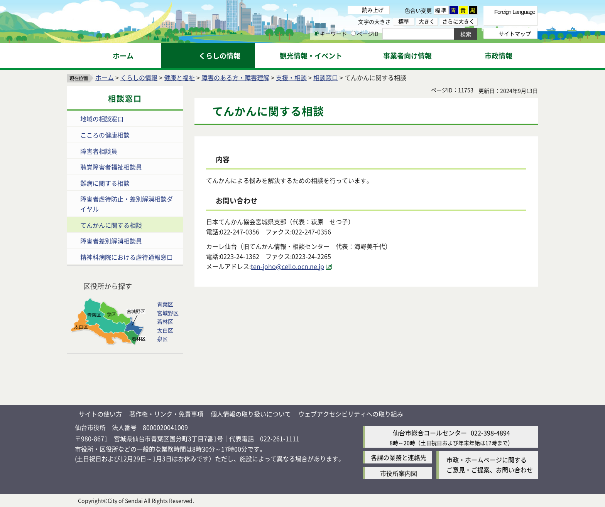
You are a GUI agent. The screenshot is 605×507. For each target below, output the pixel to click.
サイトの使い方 (100, 413)
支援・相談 (291, 77)
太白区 (165, 330)
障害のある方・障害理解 (235, 77)
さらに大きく (458, 21)
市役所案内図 (398, 473)
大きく (427, 21)
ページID (365, 33)
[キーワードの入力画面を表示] (316, 33)
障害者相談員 (98, 151)
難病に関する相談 (105, 183)
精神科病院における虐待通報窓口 (126, 257)
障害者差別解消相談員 (111, 240)
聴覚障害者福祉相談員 (111, 166)
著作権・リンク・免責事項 (166, 413)
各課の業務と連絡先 (398, 457)
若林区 (165, 321)
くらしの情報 (138, 77)
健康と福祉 (179, 77)
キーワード (330, 33)
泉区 (162, 338)
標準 (441, 10)
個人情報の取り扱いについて (251, 413)
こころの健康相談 (105, 134)
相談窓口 (325, 77)
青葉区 (165, 304)
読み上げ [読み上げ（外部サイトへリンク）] (373, 9)
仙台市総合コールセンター (430, 432)
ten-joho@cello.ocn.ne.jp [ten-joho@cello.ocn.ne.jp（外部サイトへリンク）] (287, 266)
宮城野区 (168, 313)
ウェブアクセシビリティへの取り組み (350, 413)
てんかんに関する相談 (111, 225)
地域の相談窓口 (101, 118)
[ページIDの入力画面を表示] (353, 33)
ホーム (104, 77)
